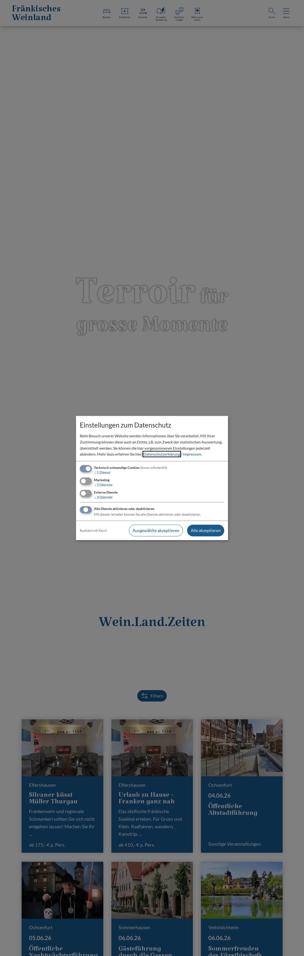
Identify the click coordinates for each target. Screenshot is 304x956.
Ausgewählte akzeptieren (156, 530)
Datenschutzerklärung (161, 454)
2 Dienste (103, 484)
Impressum (192, 454)
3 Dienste (103, 497)
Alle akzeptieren (206, 530)
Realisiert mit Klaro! (93, 530)
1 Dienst (102, 472)
